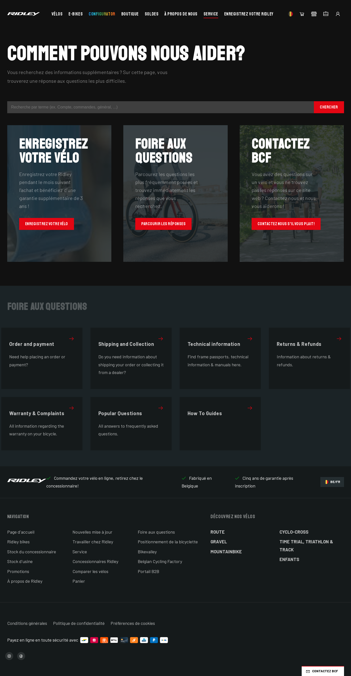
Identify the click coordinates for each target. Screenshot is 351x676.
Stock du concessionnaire (31, 551)
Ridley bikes (18, 541)
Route (218, 532)
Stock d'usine (20, 561)
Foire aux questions (156, 532)
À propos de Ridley (24, 581)
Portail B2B (148, 571)
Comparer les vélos (90, 571)
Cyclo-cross (294, 532)
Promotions (18, 571)
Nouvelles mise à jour (92, 532)
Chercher (329, 107)
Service (211, 14)
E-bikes (76, 14)
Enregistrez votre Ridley (249, 14)
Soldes (151, 14)
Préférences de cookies (133, 623)
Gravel (219, 541)
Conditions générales (27, 623)
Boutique (130, 14)
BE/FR (332, 482)
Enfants (289, 559)
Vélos (57, 14)
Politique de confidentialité (79, 623)
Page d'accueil (20, 532)
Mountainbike (226, 551)
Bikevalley (147, 551)
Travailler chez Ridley (92, 541)
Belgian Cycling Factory (160, 561)
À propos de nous (181, 14)
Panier (78, 581)
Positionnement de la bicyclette (168, 541)
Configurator (102, 14)
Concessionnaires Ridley (95, 561)
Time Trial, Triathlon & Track (306, 545)
